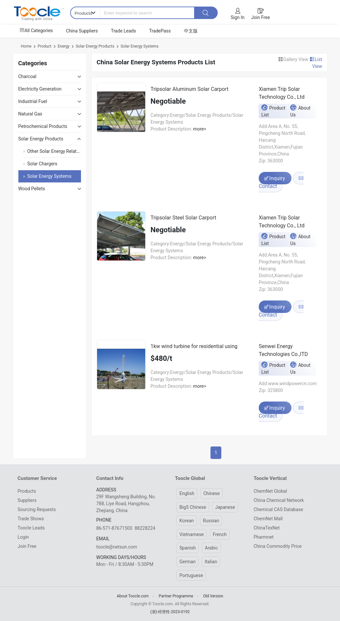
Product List (273, 110)
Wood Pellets (31, 188)
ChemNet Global (270, 491)
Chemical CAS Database (278, 509)
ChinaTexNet (267, 527)
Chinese (211, 493)
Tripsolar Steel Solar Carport (183, 218)
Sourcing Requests (37, 509)
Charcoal (27, 76)
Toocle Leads (31, 527)
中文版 (191, 30)
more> (199, 129)
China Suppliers (82, 30)
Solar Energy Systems (140, 46)
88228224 (144, 528)
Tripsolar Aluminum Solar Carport (189, 89)
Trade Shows (31, 518)
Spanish (187, 547)
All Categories (36, 30)
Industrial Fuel (32, 101)
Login (23, 537)
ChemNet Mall (268, 518)
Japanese (225, 507)
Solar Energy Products (95, 46)
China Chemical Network (279, 500)
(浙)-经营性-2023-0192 (170, 612)
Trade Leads (123, 30)
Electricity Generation (40, 89)
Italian (211, 561)
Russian (211, 520)
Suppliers (27, 500)
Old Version (213, 596)
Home (26, 46)
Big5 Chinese (192, 507)
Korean (186, 520)
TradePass (160, 30)
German (187, 561)
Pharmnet (264, 537)
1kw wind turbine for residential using (193, 346)
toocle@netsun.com (116, 546)
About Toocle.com (133, 596)
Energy (64, 46)
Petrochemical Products (42, 126)
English (186, 493)
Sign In (238, 17)
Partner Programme (176, 596)
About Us (300, 110)
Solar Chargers (42, 163)
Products (27, 491)
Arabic (211, 547)
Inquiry (275, 178)
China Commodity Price (278, 546)
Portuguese (191, 575)
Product (44, 46)
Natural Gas (30, 113)
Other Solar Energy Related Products (64, 151)
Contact (281, 182)
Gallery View (294, 59)
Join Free (260, 17)
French (220, 534)
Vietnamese (191, 534)
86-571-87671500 (114, 528)
